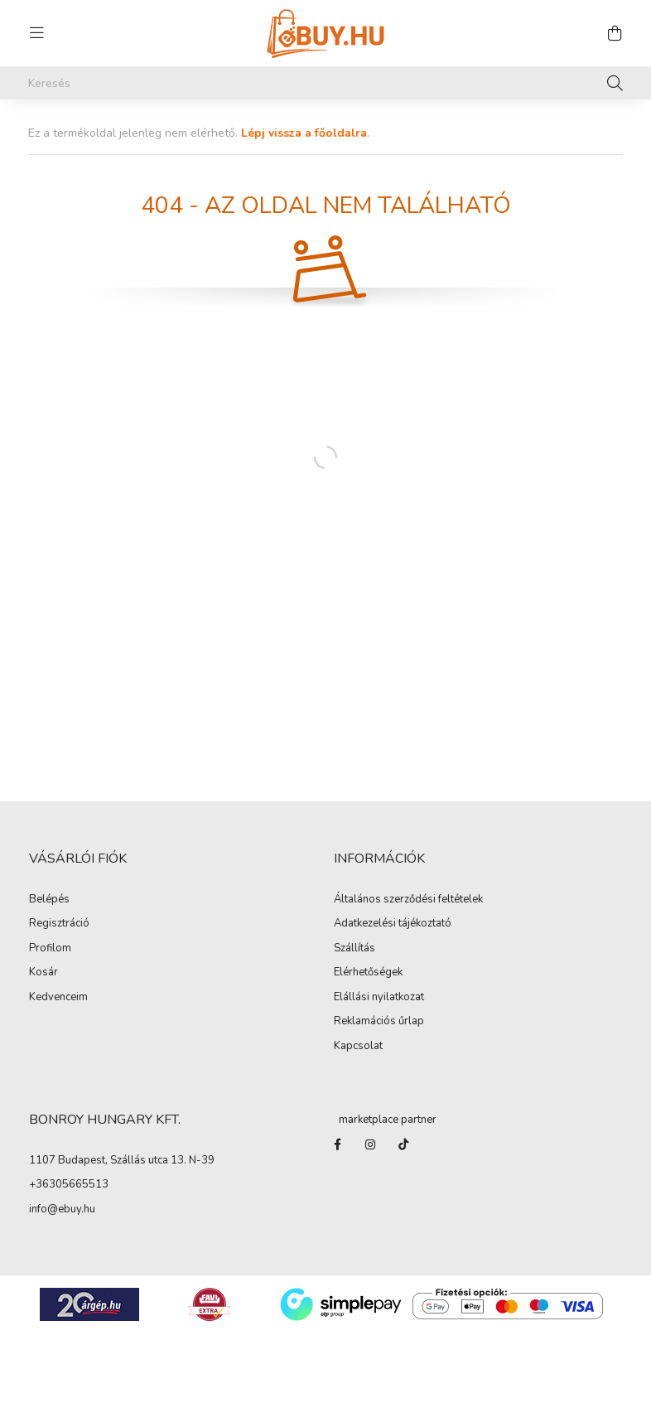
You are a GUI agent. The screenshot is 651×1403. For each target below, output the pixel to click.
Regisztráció (59, 924)
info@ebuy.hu (62, 1210)
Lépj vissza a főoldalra (304, 133)
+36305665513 (68, 1185)
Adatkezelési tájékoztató (392, 924)
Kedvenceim (58, 997)
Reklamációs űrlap (379, 1021)
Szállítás (354, 948)
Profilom (50, 948)
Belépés (49, 900)
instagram (370, 1144)
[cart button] (614, 33)
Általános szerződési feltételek (408, 900)
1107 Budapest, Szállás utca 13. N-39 (122, 1161)
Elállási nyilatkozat (379, 997)
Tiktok (403, 1144)
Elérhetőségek (368, 973)
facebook (337, 1144)
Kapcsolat (358, 1046)
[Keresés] (325, 82)
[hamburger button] (36, 33)
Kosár (43, 973)
